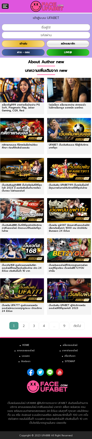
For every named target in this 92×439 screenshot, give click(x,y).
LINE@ (68, 52)
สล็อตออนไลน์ (70, 345)
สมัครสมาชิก (68, 44)
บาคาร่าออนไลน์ (70, 350)
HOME (25, 345)
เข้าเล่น (23, 44)
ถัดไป (77, 325)
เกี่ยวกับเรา (69, 356)
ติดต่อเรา (25, 361)
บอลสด (26, 356)
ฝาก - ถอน (23, 52)
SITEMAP (70, 361)
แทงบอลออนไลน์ (25, 350)
